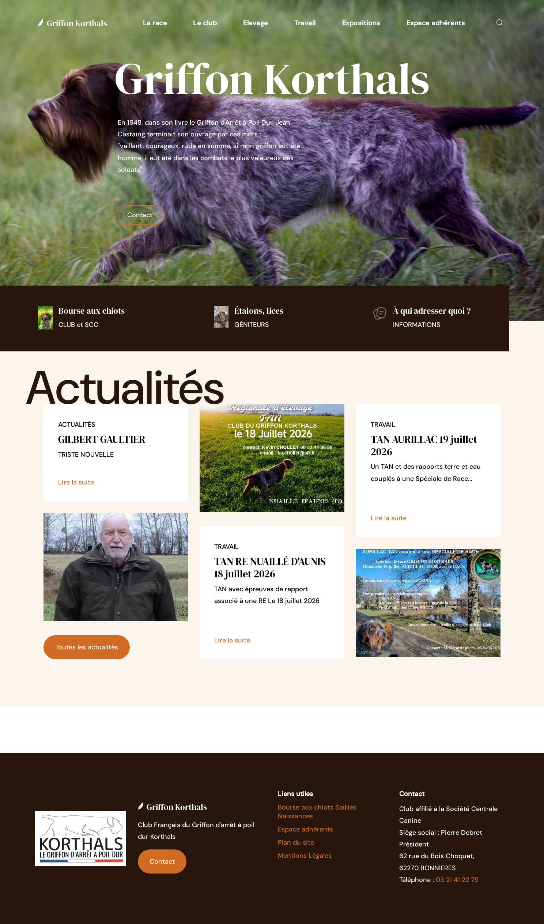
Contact (139, 215)
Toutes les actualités (86, 647)
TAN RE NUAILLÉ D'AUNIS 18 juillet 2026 (270, 567)
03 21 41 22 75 (457, 879)
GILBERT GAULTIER (102, 439)
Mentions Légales (305, 855)
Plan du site (296, 842)
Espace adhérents (305, 829)
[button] (155, 23)
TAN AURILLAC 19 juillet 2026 (424, 445)
